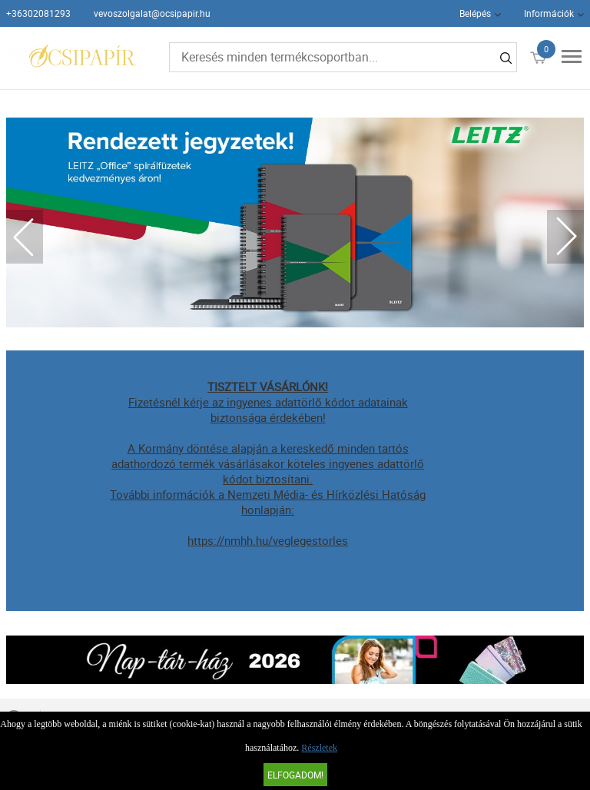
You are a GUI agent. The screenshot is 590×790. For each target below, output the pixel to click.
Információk (549, 13)
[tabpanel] (295, 222)
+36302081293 (38, 13)
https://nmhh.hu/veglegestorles (267, 540)
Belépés (475, 13)
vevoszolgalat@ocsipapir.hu (152, 13)
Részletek (319, 747)
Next (565, 237)
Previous (24, 237)
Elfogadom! (295, 774)
